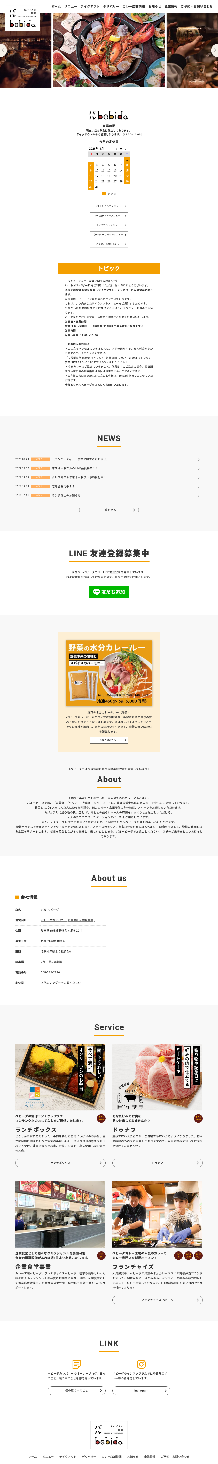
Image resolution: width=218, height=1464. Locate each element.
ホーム (56, 6)
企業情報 (171, 6)
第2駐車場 (55, 962)
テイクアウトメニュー (108, 225)
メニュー (70, 6)
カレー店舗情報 (134, 6)
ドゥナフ (157, 1162)
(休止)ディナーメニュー (107, 215)
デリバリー (111, 6)
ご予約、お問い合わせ (108, 244)
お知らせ (155, 6)
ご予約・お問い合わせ (197, 6)
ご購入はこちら (108, 740)
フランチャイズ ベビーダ (157, 1300)
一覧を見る (109, 510)
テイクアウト (90, 6)
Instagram (141, 1390)
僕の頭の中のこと (76, 1390)
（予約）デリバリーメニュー (108, 234)
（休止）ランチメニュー (108, 206)
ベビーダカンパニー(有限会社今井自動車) (68, 920)
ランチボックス (60, 1162)
